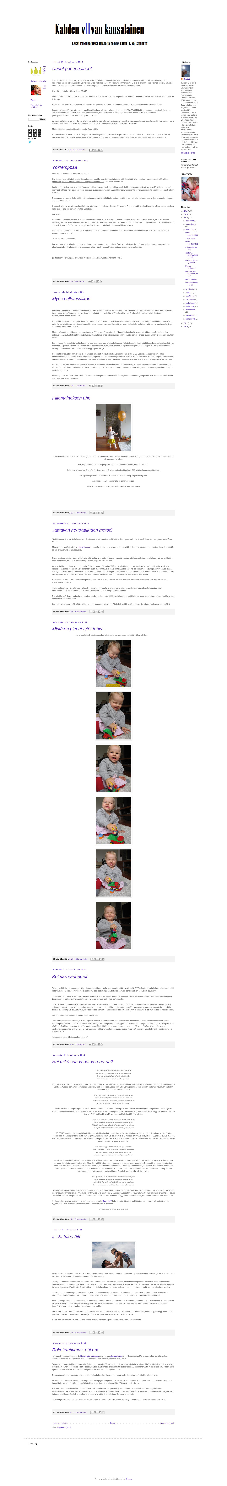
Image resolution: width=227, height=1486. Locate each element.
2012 (186, 218)
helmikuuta (190, 315)
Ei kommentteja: (80, 512)
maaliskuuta (190, 310)
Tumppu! (34, 100)
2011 (186, 323)
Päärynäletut (44, 70)
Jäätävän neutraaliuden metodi (82, 530)
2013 (186, 214)
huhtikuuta (190, 306)
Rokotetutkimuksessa (89, 1356)
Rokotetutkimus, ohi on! (75, 1349)
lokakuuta (190, 230)
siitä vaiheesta (84, 547)
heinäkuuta (190, 296)
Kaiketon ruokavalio (38, 81)
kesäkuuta (190, 299)
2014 (186, 211)
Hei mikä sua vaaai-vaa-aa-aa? (82, 1061)
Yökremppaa (64, 167)
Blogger (129, 1479)
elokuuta (189, 293)
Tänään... (44, 88)
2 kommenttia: (81, 150)
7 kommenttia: (81, 385)
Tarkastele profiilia (188, 153)
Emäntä (187, 79)
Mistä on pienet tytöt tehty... (79, 628)
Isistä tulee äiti (66, 1236)
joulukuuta (190, 221)
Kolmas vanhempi (69, 976)
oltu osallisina (116, 1356)
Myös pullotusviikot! (71, 298)
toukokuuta (190, 303)
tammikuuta (190, 319)
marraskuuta (191, 224)
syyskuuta (190, 289)
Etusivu (113, 1423)
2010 (186, 327)
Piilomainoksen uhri (71, 398)
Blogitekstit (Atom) (64, 1427)
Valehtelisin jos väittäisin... (36, 106)
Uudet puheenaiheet (72, 68)
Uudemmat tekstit (60, 1423)
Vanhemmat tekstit (167, 1423)
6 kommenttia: (80, 281)
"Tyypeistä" (107, 1201)
